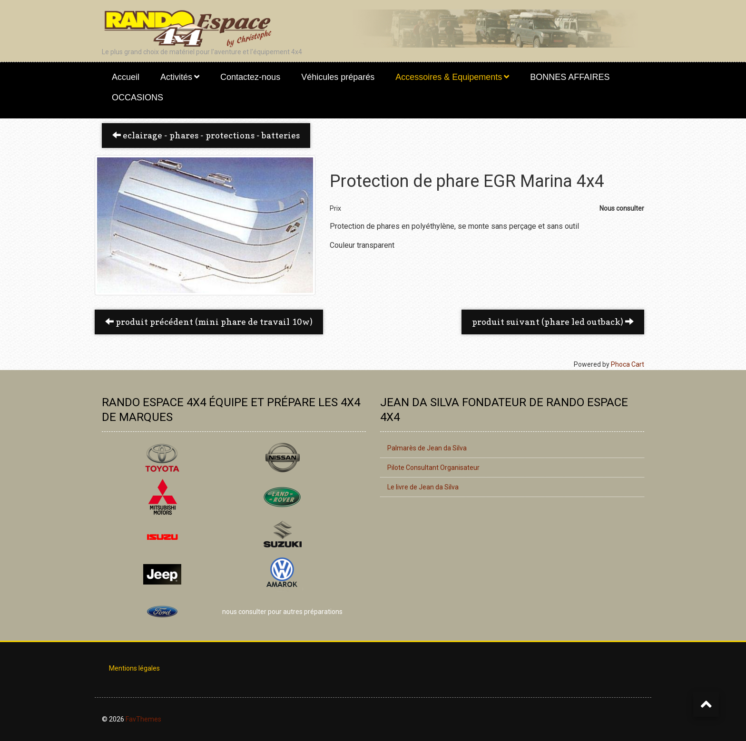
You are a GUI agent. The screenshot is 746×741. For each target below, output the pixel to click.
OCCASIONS (137, 97)
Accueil (125, 77)
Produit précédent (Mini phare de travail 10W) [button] (209, 322)
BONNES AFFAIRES (569, 77)
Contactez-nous (250, 77)
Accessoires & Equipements (448, 77)
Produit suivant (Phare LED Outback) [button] (553, 322)
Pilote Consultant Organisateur (433, 467)
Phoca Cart (627, 364)
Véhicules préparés (337, 77)
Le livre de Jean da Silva (423, 487)
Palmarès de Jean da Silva (427, 448)
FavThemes (143, 719)
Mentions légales (134, 668)
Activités (176, 77)
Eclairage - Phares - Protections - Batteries (206, 135)
